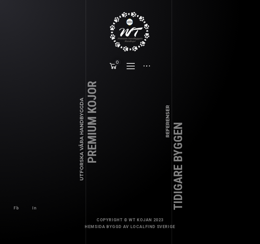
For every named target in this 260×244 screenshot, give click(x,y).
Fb (16, 208)
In (34, 208)
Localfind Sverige (152, 226)
